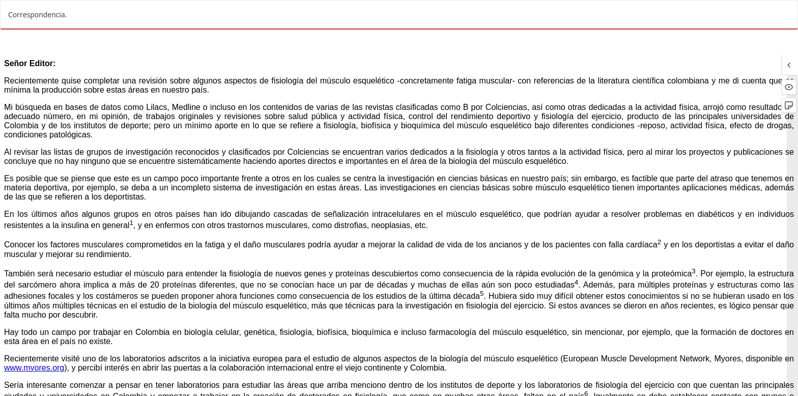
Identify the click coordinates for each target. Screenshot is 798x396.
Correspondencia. (37, 14)
